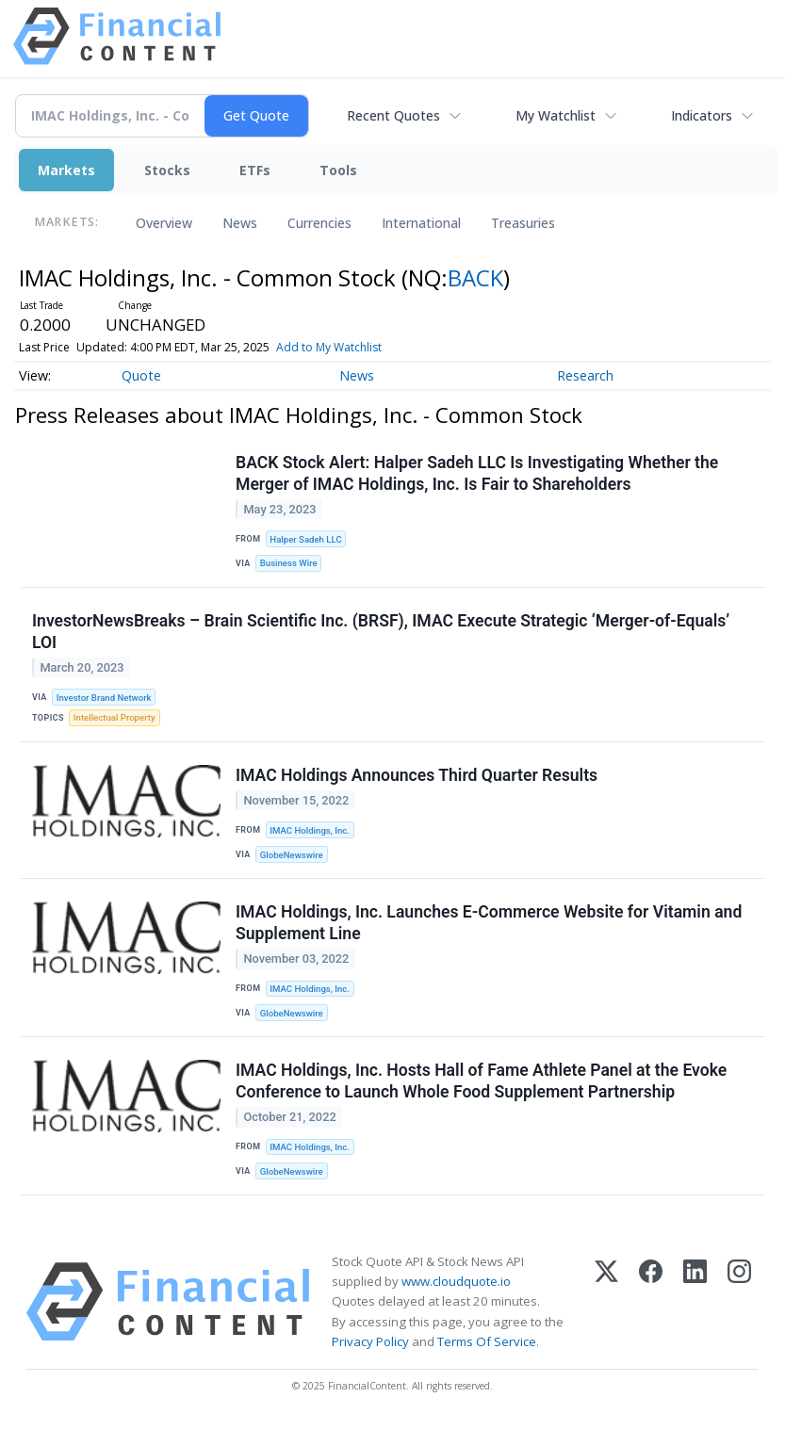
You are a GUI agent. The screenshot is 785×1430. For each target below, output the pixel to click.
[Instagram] (739, 1302)
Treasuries (523, 223)
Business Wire (289, 563)
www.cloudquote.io (456, 1281)
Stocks (167, 170)
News (239, 223)
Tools (338, 170)
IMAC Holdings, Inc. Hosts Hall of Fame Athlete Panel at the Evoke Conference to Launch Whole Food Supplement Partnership (481, 1081)
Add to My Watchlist (329, 347)
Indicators (701, 115)
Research (585, 375)
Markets (66, 170)
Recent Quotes (393, 115)
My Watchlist (555, 115)
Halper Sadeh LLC (305, 539)
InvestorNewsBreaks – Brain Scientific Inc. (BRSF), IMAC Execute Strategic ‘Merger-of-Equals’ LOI (380, 631)
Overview (164, 223)
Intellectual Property (114, 717)
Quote (141, 375)
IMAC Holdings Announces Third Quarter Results (416, 775)
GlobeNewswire (291, 855)
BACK (475, 277)
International (421, 223)
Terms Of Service (486, 1341)
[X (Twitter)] (606, 1302)
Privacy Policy (370, 1341)
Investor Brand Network (104, 697)
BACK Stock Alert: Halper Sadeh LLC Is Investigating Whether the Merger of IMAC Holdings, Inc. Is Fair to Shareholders (477, 473)
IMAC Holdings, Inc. (310, 830)
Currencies (319, 223)
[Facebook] (650, 1302)
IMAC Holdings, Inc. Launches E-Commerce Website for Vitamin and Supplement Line (489, 922)
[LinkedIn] (695, 1302)
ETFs (254, 170)
